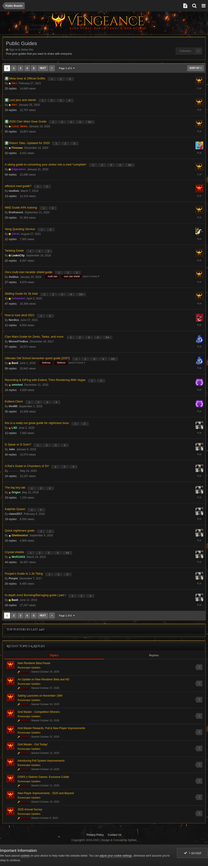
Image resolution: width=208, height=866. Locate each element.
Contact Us (114, 834)
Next (43, 68)
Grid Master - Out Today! (33, 744)
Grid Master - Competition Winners (39, 712)
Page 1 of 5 (67, 68)
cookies (25, 855)
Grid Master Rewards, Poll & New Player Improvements (51, 728)
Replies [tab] (154, 655)
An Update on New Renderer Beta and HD (43, 679)
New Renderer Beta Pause (34, 663)
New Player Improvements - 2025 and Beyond (46, 793)
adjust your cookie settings (115, 855)
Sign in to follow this (21, 49)
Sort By (195, 68)
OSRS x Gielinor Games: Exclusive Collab (43, 777)
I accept (192, 853)
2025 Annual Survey (30, 809)
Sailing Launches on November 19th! (40, 695)
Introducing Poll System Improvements (41, 760)
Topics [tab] (54, 655)
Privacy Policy (95, 834)
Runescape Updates (29, 667)
